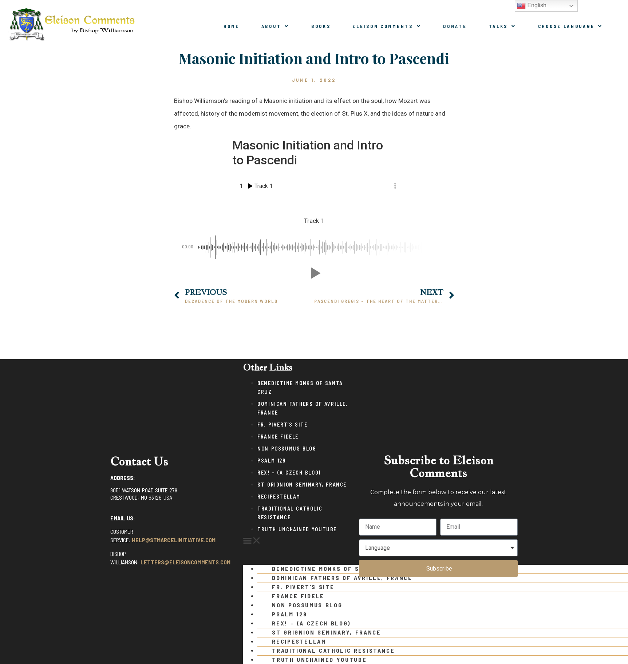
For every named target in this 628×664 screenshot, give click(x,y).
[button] (297, 541)
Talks (502, 26)
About (275, 26)
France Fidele (278, 436)
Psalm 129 (271, 460)
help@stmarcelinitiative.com (174, 539)
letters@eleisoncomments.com (186, 562)
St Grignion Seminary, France (302, 484)
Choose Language (570, 26)
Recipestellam (278, 496)
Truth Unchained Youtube (297, 529)
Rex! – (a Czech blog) (289, 472)
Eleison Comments (386, 26)
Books (321, 26)
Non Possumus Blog (286, 448)
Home (232, 26)
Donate (455, 26)
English (531, 5)
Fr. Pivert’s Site (282, 424)
